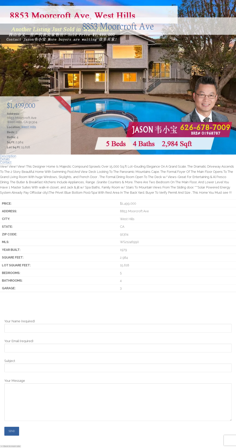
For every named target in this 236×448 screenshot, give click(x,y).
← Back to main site (10, 446)
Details (5, 159)
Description (8, 156)
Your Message (118, 383)
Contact (5, 162)
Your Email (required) (118, 344)
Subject (118, 364)
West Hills (28, 127)
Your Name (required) (118, 324)
